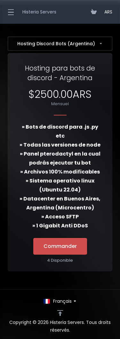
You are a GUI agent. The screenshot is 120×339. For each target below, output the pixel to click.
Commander (60, 246)
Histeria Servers (39, 12)
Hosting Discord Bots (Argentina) (60, 43)
